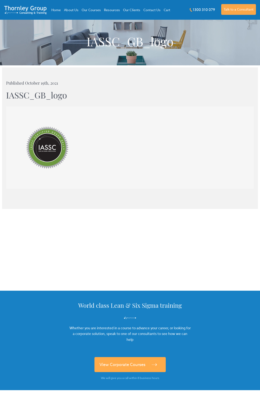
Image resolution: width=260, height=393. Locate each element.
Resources (112, 10)
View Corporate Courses (122, 364)
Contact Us (151, 10)
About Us (71, 10)
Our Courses (91, 10)
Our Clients (131, 10)
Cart (167, 10)
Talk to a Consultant (239, 9)
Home (56, 10)
